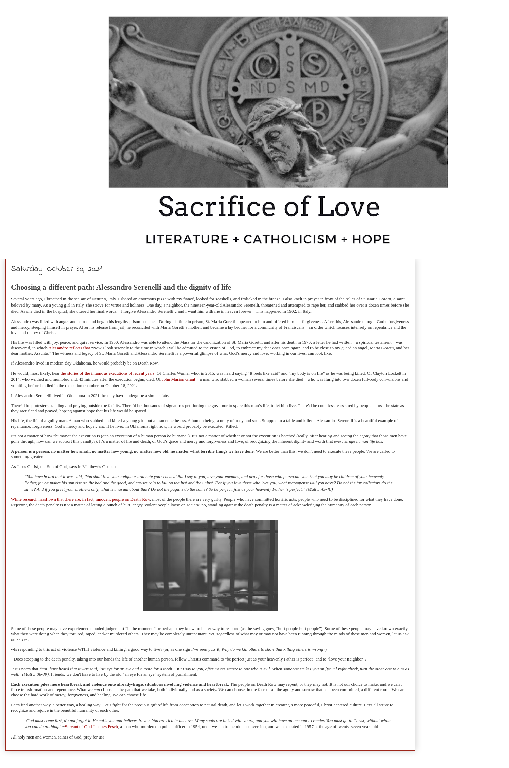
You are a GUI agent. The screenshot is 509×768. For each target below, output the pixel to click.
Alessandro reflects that (69, 347)
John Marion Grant (178, 379)
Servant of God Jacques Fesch (91, 726)
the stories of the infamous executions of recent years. (108, 373)
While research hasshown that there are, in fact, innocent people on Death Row (80, 499)
